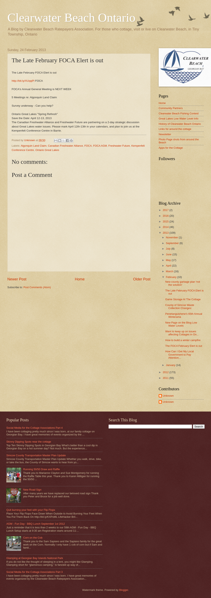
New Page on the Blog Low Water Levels (181, 324)
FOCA (88, 145)
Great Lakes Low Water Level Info (178, 118)
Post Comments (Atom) (37, 287)
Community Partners (171, 108)
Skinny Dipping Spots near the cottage (28, 441)
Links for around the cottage (175, 129)
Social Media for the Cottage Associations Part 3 (34, 571)
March (170, 271)
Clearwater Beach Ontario (71, 17)
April (169, 265)
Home (80, 279)
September (173, 243)
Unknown (168, 395)
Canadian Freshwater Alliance (65, 145)
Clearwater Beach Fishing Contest (179, 113)
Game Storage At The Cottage (183, 299)
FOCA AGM (100, 145)
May (169, 260)
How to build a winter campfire (182, 340)
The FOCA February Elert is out (183, 345)
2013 (166, 232)
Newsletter (165, 134)
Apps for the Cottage (171, 147)
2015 (166, 221)
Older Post (141, 279)
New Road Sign (32, 489)
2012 (166, 372)
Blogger (123, 589)
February (171, 277)
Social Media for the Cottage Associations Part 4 (34, 427)
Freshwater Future (119, 145)
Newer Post (16, 279)
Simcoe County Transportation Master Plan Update (36, 455)
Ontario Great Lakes (47, 150)
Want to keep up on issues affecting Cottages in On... (182, 333)
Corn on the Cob (32, 537)
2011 (166, 377)
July (168, 248)
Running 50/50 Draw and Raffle (41, 469)
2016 (166, 215)
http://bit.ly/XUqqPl (23, 80)
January (171, 365)
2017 (166, 210)
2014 (166, 227)
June (169, 254)
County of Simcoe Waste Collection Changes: (179, 306)
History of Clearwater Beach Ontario (180, 123)
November (172, 237)
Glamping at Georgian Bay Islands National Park (34, 558)
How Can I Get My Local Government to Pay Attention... (179, 354)
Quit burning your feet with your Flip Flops (30, 509)
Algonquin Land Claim (33, 145)
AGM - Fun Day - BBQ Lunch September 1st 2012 (35, 523)
